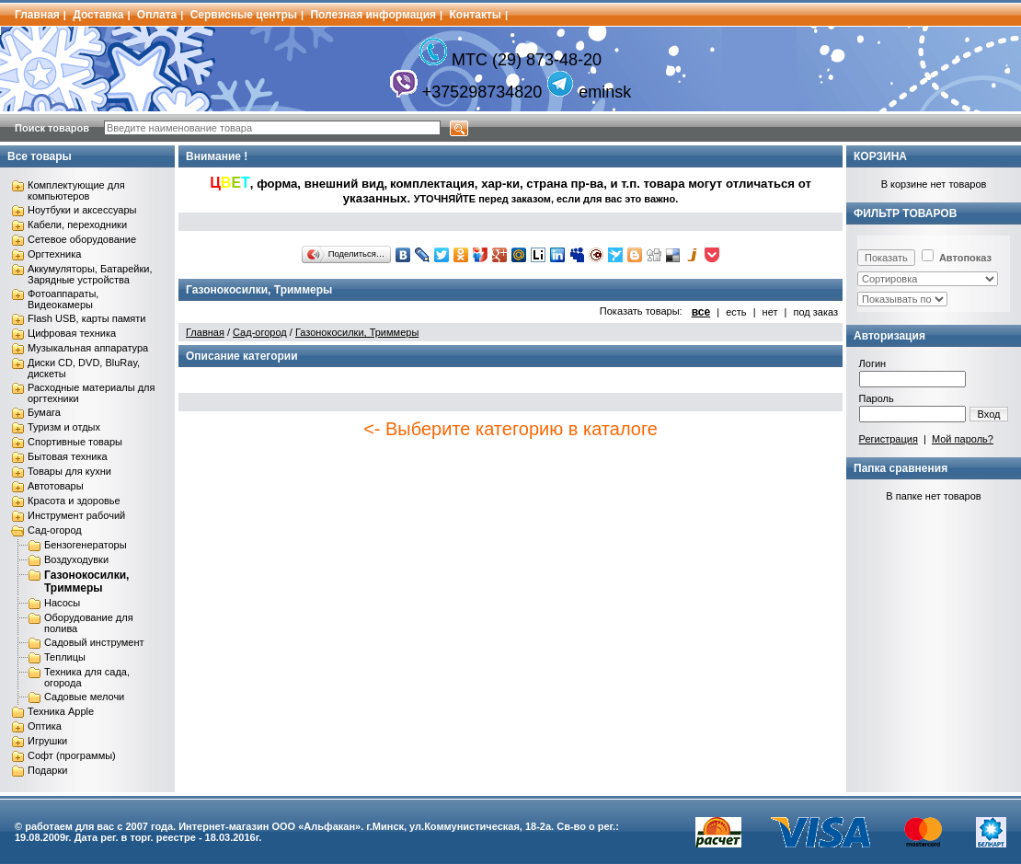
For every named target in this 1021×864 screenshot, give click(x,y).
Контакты (476, 14)
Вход (989, 414)
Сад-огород (55, 530)
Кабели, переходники (77, 224)
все (701, 311)
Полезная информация (373, 14)
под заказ (815, 311)
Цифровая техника (72, 333)
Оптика (45, 726)
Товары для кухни (69, 471)
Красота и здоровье (74, 500)
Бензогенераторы (85, 544)
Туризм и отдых (64, 426)
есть (736, 311)
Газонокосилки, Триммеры (86, 581)
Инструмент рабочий (76, 515)
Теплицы (65, 656)
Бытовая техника (68, 456)
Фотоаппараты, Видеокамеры (63, 299)
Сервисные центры (243, 14)
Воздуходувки (76, 559)
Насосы (62, 602)
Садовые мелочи (84, 696)
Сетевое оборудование (82, 239)
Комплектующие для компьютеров (76, 190)
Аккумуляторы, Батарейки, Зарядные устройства (90, 274)
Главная (37, 14)
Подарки (47, 770)
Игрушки (47, 740)
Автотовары (56, 485)
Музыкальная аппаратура (88, 347)
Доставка (98, 14)
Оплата (157, 14)
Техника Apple (61, 711)
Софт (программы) (72, 755)
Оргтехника (54, 253)
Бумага (44, 412)
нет (770, 311)
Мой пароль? (962, 438)
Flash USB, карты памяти (87, 318)
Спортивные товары (75, 441)
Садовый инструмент (94, 642)
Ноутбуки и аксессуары (82, 209)
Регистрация (888, 438)
